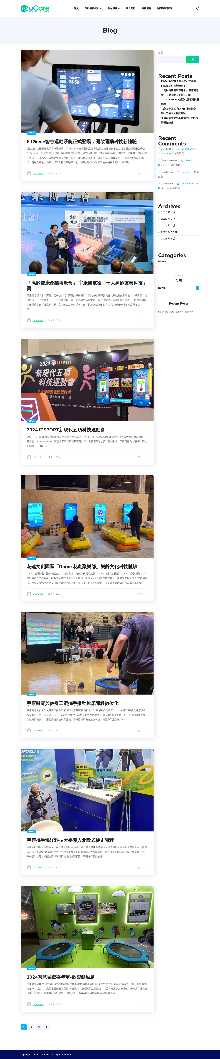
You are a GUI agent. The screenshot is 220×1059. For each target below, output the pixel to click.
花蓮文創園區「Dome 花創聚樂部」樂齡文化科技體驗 (82, 567)
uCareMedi (38, 173)
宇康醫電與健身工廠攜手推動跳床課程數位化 (72, 703)
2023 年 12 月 (169, 232)
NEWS (32, 133)
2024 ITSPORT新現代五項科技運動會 (66, 430)
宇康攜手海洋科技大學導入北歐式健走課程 (70, 840)
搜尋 (160, 52)
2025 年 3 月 (168, 219)
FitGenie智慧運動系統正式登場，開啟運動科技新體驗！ (84, 142)
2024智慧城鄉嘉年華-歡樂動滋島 (61, 977)
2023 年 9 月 (168, 238)
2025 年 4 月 (168, 212)
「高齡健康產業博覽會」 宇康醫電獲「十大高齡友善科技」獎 (87, 286)
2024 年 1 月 (168, 225)
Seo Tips (186, 172)
